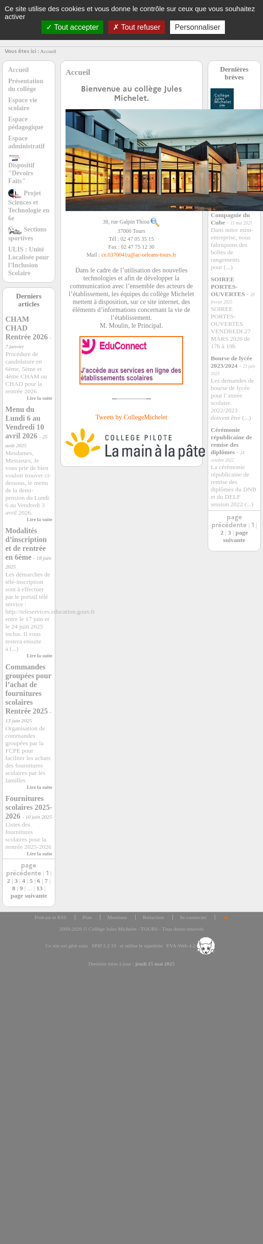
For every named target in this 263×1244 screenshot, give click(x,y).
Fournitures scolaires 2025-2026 (28, 807)
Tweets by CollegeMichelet (131, 417)
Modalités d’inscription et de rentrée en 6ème (25, 544)
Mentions (117, 917)
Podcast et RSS (51, 917)
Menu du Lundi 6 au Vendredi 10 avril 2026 (24, 422)
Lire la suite (40, 398)
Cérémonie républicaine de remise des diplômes (231, 441)
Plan (87, 917)
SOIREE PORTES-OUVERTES (227, 287)
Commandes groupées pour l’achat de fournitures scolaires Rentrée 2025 (28, 689)
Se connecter (193, 917)
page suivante (29, 895)
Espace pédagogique (25, 123)
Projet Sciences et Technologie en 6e (28, 205)
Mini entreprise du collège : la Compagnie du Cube (231, 211)
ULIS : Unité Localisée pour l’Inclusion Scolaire (28, 261)
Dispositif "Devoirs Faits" (21, 169)
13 (39, 888)
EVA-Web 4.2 (190, 945)
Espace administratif (26, 142)
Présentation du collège (25, 85)
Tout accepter (72, 27)
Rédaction (153, 917)
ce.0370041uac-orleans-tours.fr (138, 254)
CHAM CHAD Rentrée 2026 (26, 328)
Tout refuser (136, 27)
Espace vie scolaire (22, 104)
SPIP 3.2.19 (104, 945)
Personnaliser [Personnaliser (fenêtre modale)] (197, 27)
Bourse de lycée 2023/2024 (231, 362)
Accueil (48, 51)
